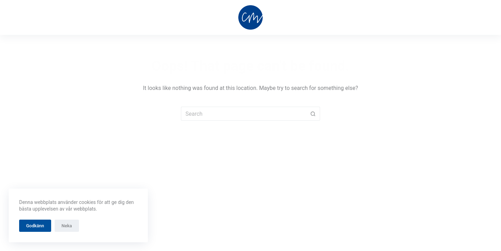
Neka (67, 225)
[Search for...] (243, 114)
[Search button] (313, 114)
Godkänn (35, 225)
